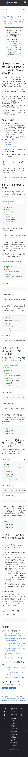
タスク (19, 16)
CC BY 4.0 (15, 716)
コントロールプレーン (8, 105)
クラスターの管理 (8, 18)
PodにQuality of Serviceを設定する (14, 677)
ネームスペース (16, 90)
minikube (15, 136)
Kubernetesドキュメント (9, 16)
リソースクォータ (7, 546)
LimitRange (10, 191)
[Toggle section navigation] (24, 9)
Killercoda (8, 142)
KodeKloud (8, 144)
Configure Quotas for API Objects (14, 658)
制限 (7, 100)
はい (5, 688)
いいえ (13, 688)
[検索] (13, 9)
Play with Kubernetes (11, 147)
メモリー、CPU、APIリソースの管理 (14, 20)
